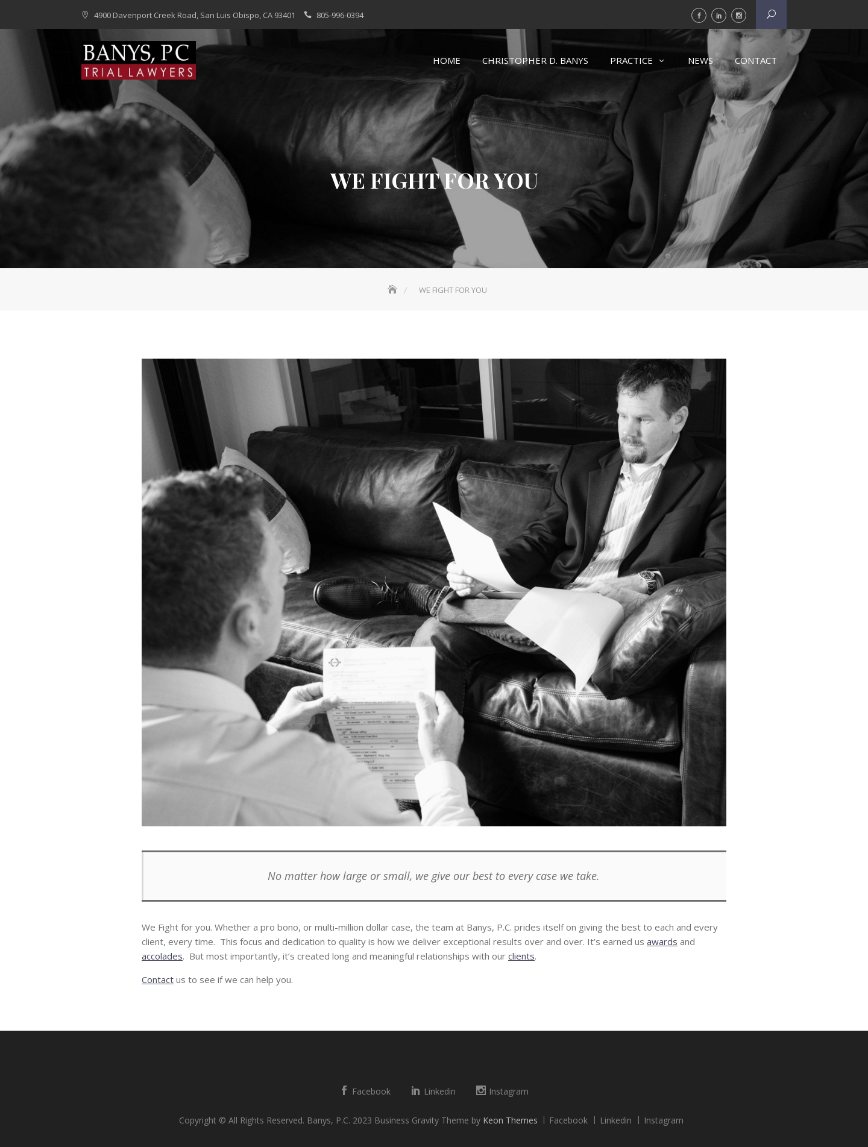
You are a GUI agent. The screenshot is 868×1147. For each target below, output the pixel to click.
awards (662, 941)
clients (521, 956)
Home (447, 60)
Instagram (738, 15)
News (700, 60)
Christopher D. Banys (535, 60)
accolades (162, 956)
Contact (756, 60)
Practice (631, 60)
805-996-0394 (339, 15)
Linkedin (718, 15)
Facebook (698, 15)
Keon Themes (510, 1120)
